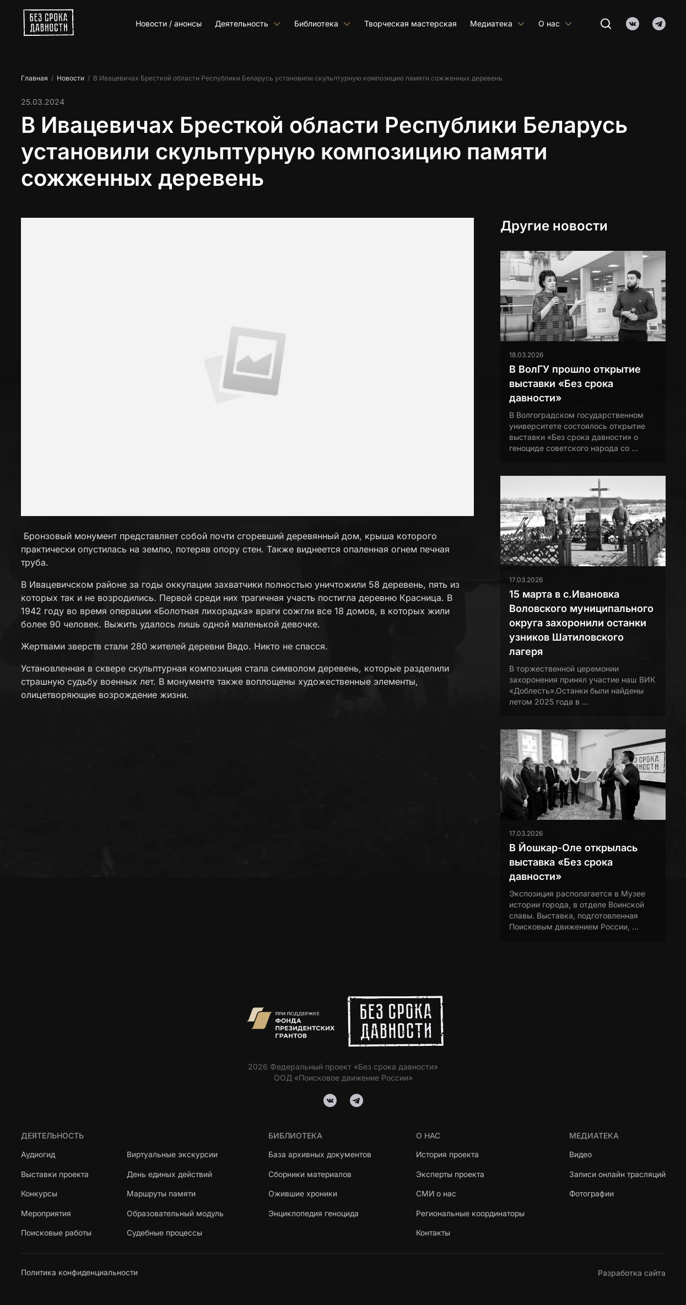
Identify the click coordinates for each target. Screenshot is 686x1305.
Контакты (433, 1233)
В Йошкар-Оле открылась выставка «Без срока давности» (573, 862)
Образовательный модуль (177, 1213)
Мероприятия (47, 1213)
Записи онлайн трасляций (617, 1174)
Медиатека (497, 23)
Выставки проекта (55, 1174)
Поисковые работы (57, 1233)
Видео (579, 1154)
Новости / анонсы (169, 23)
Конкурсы (39, 1194)
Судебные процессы (166, 1233)
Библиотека (322, 23)
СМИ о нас (435, 1194)
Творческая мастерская (410, 23)
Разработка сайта (632, 1272)
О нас (555, 23)
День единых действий (171, 1174)
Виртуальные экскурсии (174, 1154)
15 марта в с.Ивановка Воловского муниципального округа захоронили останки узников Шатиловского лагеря (581, 622)
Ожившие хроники (304, 1194)
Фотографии (591, 1194)
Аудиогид (38, 1154)
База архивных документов (321, 1154)
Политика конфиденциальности (80, 1272)
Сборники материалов (311, 1174)
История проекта (448, 1154)
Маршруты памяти (164, 1194)
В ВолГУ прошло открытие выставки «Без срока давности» (575, 383)
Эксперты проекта (450, 1174)
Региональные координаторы (470, 1213)
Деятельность (248, 23)
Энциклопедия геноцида (314, 1213)
